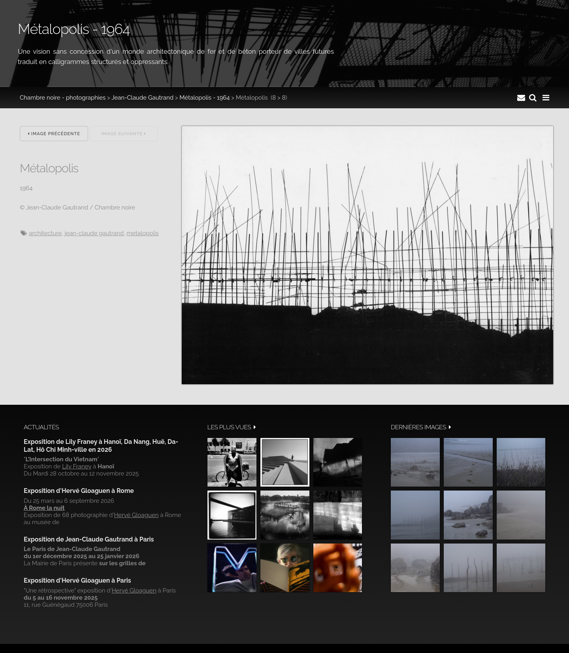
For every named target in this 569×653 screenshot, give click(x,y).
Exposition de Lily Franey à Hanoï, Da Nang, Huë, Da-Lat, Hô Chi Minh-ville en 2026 (101, 445)
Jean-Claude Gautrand (142, 97)
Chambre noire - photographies (63, 97)
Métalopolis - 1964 (204, 97)
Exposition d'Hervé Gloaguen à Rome (79, 490)
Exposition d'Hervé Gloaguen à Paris (77, 580)
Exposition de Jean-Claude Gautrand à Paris (89, 539)
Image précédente (54, 133)
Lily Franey (76, 466)
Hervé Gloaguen (136, 515)
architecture (45, 233)
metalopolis (142, 233)
